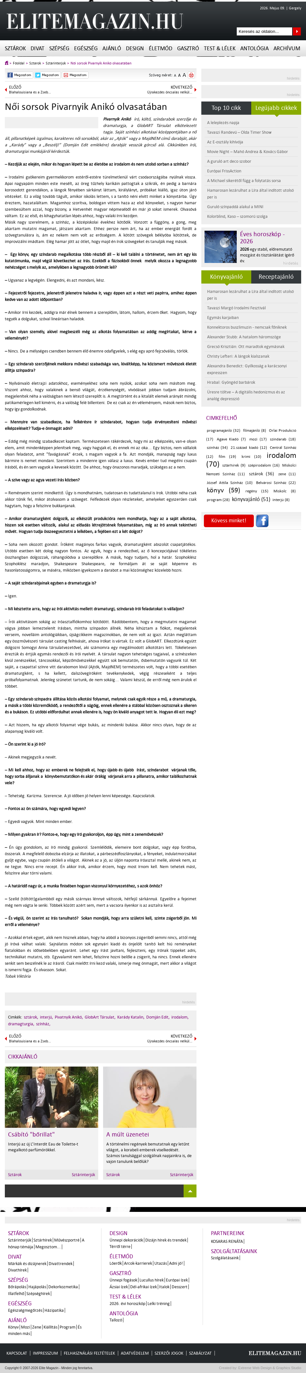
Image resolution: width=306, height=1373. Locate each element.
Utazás (160, 1263)
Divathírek (17, 1270)
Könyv (13, 1327)
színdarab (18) (283, 439)
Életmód (160, 48)
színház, (43, 1023)
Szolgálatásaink (225, 1257)
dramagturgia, (21, 1023)
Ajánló (111, 48)
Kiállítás (50, 1327)
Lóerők (116, 1263)
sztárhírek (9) (233, 465)
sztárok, (31, 1017)
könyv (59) (223, 490)
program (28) (218, 500)
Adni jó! (176, 1263)
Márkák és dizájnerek (27, 1263)
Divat (37, 48)
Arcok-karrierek (138, 1263)
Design (135, 48)
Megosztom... (48, 1246)
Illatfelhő (16, 1293)
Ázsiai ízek (119, 1286)
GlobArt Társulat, (100, 1017)
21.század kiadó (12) (249, 448)
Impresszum (45, 1353)
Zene (36, 1327)
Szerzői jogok (169, 1353)
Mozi (25, 1327)
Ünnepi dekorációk (126, 1240)
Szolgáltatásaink (234, 1251)
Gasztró (188, 48)
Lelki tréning (159, 1303)
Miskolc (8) (284, 491)
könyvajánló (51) (251, 499)
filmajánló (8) (254, 431)
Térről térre (120, 1246)
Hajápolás (37, 1286)
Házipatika (54, 1310)
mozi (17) (258, 439)
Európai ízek (177, 1280)
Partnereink (227, 1233)
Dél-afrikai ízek (143, 1286)
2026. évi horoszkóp (127, 1303)
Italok (164, 1286)
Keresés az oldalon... (297, 31)
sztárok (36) (261, 474)
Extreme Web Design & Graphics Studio (269, 1368)
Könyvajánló (226, 276)
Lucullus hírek (151, 1280)
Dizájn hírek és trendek (165, 1240)
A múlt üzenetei (127, 1134)
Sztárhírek (42, 1240)
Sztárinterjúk (56, 63)
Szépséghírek (38, 1293)
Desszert (179, 1286)
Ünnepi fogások (123, 1280)
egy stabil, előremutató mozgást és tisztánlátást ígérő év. (267, 255)
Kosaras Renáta (227, 1241)
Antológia (254, 48)
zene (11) (287, 474)
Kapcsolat (16, 1353)
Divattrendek (60, 1263)
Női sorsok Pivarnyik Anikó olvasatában (101, 63)
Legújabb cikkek (276, 107)
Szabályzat (200, 1353)
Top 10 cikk (226, 107)
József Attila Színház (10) (230, 483)
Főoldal (18, 63)
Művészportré (67, 1240)
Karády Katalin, (131, 1017)
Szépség (59, 48)
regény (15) (256, 491)
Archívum (286, 48)
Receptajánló (276, 276)
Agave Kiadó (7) (231, 439)
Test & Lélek (219, 48)
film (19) (227, 457)
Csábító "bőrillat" (31, 1134)
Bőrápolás (17, 1286)
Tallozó (116, 1320)
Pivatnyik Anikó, (69, 1017)
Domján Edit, (158, 1017)
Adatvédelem (135, 1353)
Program (67, 1327)
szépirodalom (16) (263, 465)
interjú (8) (281, 500)
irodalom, (180, 1017)
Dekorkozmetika (63, 1286)
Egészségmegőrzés (25, 1310)
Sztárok (15, 48)
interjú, (46, 1017)
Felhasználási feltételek (89, 1353)
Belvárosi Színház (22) (276, 483)
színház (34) (217, 448)
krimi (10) (252, 457)
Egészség (86, 48)
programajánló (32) (223, 431)
